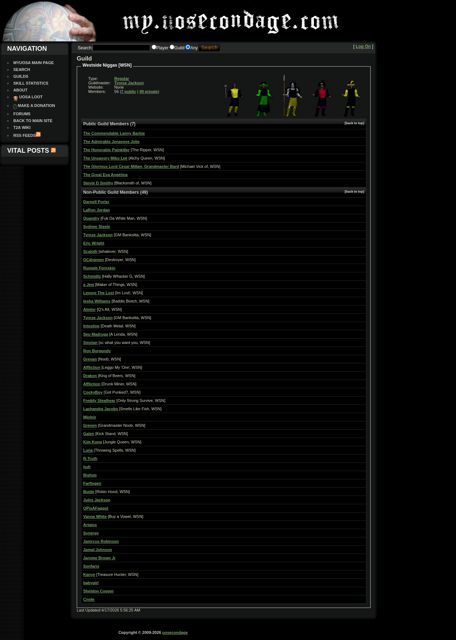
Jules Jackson (96, 500)
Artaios (90, 525)
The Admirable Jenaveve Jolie (111, 141)
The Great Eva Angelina (105, 175)
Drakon (90, 375)
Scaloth (90, 251)
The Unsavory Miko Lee (105, 158)
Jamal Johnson (97, 549)
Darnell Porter (96, 202)
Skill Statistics (30, 83)
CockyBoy (93, 392)
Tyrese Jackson (129, 83)
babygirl (91, 583)
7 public (128, 91)
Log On (363, 46)
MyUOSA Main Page (33, 63)
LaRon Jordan (96, 210)
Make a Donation (36, 105)
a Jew (88, 284)
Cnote (88, 599)
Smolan (90, 342)
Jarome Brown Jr (99, 558)
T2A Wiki (22, 127)
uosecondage (175, 632)
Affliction (91, 367)
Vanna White (95, 516)
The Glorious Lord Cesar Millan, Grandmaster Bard (131, 166)
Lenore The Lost (98, 293)
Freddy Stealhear (99, 400)
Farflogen (92, 483)
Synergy (91, 533)
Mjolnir (89, 417)
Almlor (89, 309)
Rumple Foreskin (99, 268)
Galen (88, 433)
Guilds (20, 76)
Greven (90, 425)
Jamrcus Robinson (101, 541)
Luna (88, 450)
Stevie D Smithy (98, 183)
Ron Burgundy (97, 351)
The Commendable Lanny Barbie (114, 133)
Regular (121, 78)
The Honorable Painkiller (106, 150)
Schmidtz (92, 276)
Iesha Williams (97, 301)
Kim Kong (92, 442)
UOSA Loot (31, 97)
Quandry (91, 218)
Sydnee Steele (96, 226)
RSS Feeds (24, 135)
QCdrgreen (93, 260)
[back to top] (354, 123)
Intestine (91, 326)
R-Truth (90, 458)
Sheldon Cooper (98, 591)
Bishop (90, 475)
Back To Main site (33, 120)
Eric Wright (93, 243)
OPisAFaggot (95, 508)
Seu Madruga (95, 334)
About (20, 90)
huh (86, 467)
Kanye (89, 574)
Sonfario (91, 566)
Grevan (90, 359)
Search (21, 69)
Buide (88, 491)
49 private (148, 91)
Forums (22, 114)
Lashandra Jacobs (100, 409)
